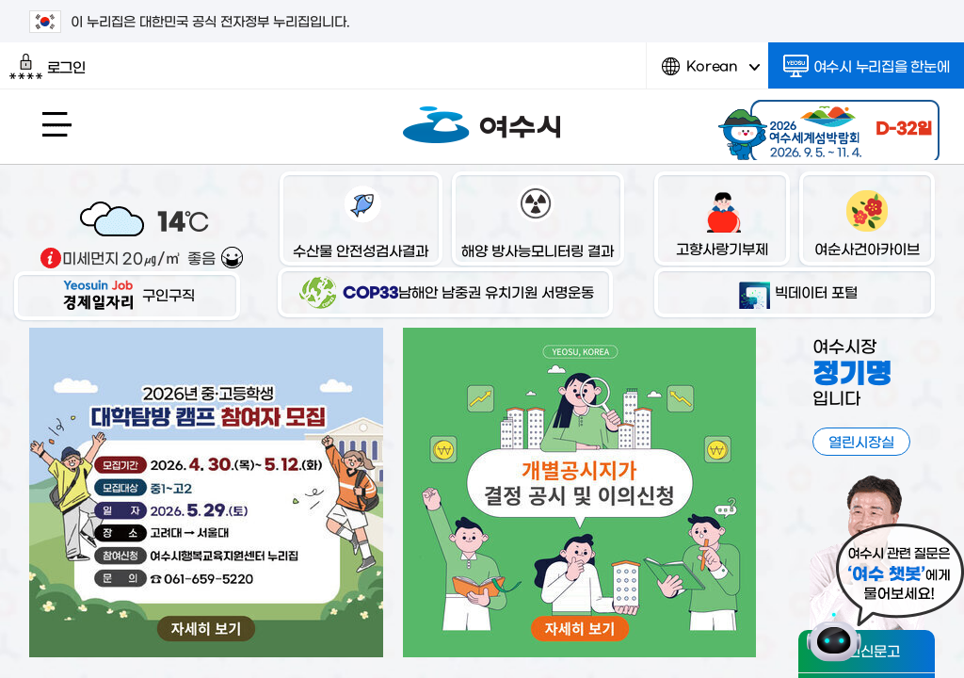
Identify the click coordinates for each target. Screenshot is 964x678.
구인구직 (127, 294)
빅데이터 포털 (795, 291)
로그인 (47, 67)
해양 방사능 (537, 221)
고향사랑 (722, 220)
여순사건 (867, 220)
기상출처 (51, 258)
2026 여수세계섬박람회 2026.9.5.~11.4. (827, 127)
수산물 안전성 (360, 221)
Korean (711, 73)
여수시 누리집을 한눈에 (866, 66)
